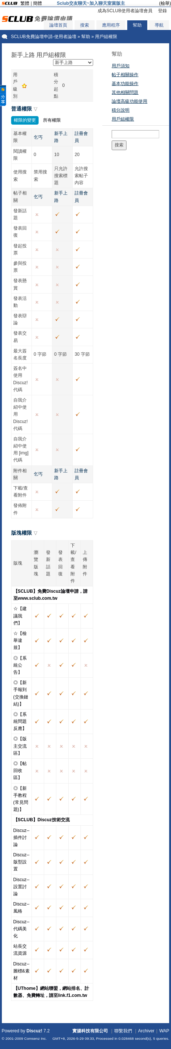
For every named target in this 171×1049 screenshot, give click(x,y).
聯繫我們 (123, 1030)
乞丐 (38, 137)
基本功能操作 (125, 83)
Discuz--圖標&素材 (21, 971)
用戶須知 (120, 65)
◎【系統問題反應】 (20, 721)
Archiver (146, 1030)
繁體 (24, 3)
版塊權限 (21, 533)
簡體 (37, 3)
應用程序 (111, 25)
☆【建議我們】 (20, 615)
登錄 (162, 10)
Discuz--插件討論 (21, 837)
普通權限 (21, 109)
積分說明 (120, 110)
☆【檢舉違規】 (20, 640)
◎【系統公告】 (20, 665)
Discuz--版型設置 (21, 862)
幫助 (137, 25)
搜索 (84, 25)
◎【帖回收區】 (20, 770)
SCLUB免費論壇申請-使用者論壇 (43, 36)
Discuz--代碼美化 (21, 928)
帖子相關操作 (125, 74)
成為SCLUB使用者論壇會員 (125, 10)
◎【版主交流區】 (20, 745)
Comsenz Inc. (35, 1038)
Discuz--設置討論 (21, 886)
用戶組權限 (123, 119)
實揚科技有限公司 (90, 1030)
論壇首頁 (58, 25)
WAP (164, 1030)
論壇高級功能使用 (129, 101)
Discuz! (34, 1030)
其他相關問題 (125, 92)
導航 (159, 25)
